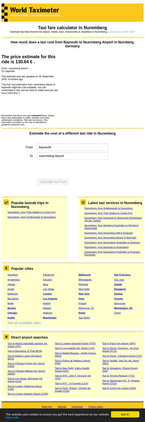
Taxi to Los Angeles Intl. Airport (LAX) (75, 348)
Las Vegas (48, 289)
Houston (47, 279)
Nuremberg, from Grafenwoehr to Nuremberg (32, 217)
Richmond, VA (86, 308)
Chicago (12, 312)
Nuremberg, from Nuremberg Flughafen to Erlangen (112, 242)
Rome (82, 312)
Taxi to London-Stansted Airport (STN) (75, 343)
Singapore (120, 289)
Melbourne (85, 274)
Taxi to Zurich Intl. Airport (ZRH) (119, 388)
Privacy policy (96, 406)
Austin (11, 289)
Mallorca (47, 312)
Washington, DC (123, 308)
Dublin (11, 317)
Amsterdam (14, 279)
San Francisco (122, 274)
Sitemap (61, 406)
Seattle (118, 284)
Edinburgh (48, 274)
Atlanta (11, 284)
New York (84, 293)
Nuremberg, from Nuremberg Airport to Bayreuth (110, 237)
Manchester (49, 317)
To (31, 156)
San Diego (84, 317)
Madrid (46, 303)
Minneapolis (85, 279)
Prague (82, 303)
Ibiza (45, 284)
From (29, 147)
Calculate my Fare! (53, 182)
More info (12, 418)
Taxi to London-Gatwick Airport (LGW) (28, 393)
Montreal (83, 284)
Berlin (11, 303)
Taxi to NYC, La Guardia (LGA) (71, 383)
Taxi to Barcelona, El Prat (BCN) (25, 351)
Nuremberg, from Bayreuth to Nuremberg (106, 247)
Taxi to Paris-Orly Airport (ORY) (119, 343)
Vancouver (119, 303)
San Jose (119, 279)
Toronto (118, 298)
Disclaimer (77, 406)
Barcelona (13, 298)
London (47, 293)
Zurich (117, 312)
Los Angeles (50, 298)
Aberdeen (13, 274)
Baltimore (13, 293)
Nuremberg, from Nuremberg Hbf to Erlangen (108, 233)
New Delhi (84, 289)
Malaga (47, 308)
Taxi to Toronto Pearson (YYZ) (118, 375)
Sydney (118, 293)
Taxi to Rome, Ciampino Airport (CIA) (122, 356)
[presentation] (30, 104)
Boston (12, 308)
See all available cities (24, 323)
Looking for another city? (121, 31)
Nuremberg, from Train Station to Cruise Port (32, 212)
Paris (81, 298)
